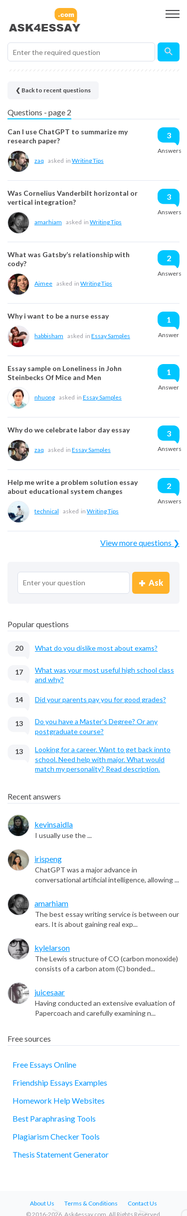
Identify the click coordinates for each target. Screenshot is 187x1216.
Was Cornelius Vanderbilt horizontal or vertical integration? (72, 197)
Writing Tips (88, 160)
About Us (42, 1203)
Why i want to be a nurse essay (58, 316)
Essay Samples (110, 336)
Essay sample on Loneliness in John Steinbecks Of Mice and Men (64, 373)
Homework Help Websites (58, 1100)
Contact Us (142, 1203)
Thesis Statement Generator (60, 1154)
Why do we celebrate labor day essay (68, 429)
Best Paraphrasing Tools (54, 1118)
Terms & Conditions (91, 1203)
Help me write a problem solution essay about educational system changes (72, 486)
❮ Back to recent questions (53, 90)
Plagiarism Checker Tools (56, 1136)
